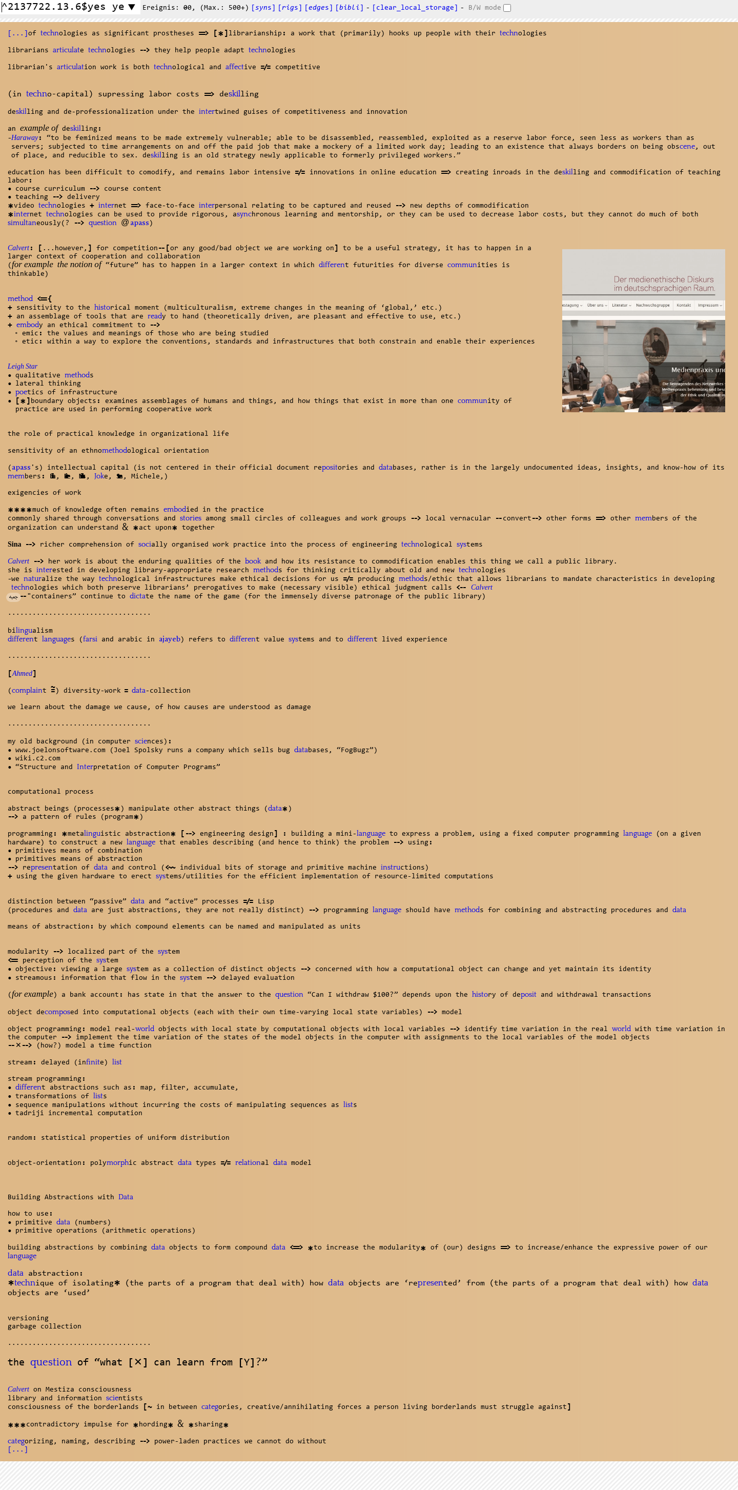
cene (687, 147)
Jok (99, 476)
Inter (85, 767)
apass (139, 223)
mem (16, 476)
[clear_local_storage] (415, 8)
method (20, 299)
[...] (18, 33)
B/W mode (484, 8)
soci (144, 544)
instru (390, 867)
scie (141, 741)
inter (207, 112)
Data (125, 1197)
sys (461, 544)
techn (49, 33)
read (155, 316)
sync (244, 214)
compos (57, 1012)
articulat (66, 50)
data (386, 468)
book (253, 561)
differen (332, 265)
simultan (22, 223)
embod (27, 325)
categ (209, 1407)
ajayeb (169, 640)
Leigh (22, 367)
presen (42, 867)
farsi (90, 639)
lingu (24, 631)
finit (93, 1062)
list (117, 1062)
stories (190, 518)
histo (102, 308)
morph (118, 1163)
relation (248, 1163)
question (103, 223)
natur (33, 579)
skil (234, 94)
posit (330, 468)
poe (21, 392)
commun (462, 265)
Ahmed (22, 674)
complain (27, 691)
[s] (263, 8)
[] (349, 8)
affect (234, 67)
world (144, 1029)
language (56, 639)
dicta (138, 596)
